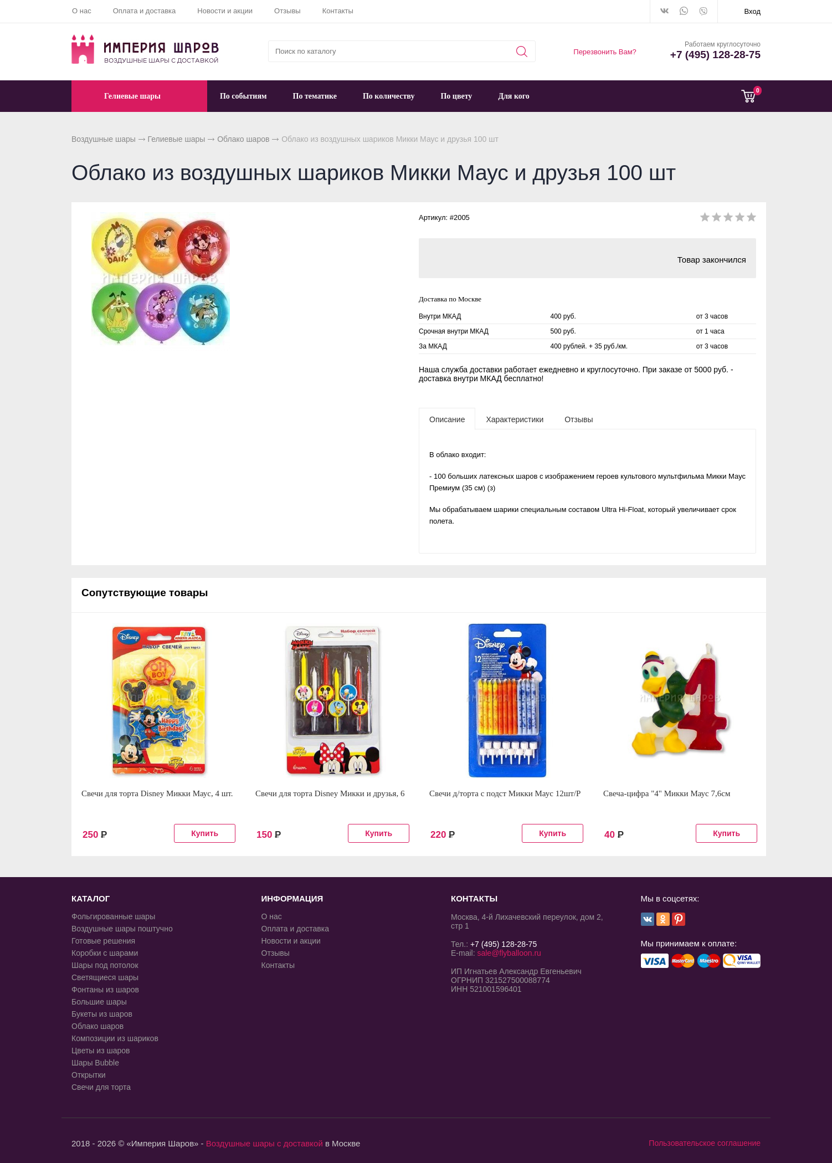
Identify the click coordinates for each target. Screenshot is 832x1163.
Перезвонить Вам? (604, 52)
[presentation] (447, 418)
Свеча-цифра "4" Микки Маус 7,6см (666, 793)
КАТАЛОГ (90, 898)
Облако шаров (243, 139)
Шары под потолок (104, 965)
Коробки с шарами (104, 953)
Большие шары (99, 1001)
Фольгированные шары (113, 916)
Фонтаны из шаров (105, 989)
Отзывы (287, 11)
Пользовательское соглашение (705, 1143)
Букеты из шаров (101, 1014)
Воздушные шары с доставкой (264, 1143)
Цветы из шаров (100, 1050)
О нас (81, 11)
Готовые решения (103, 940)
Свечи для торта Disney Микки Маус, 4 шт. (157, 793)
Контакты (337, 11)
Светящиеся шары (104, 977)
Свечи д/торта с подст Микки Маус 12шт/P (505, 793)
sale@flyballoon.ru (509, 953)
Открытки (88, 1074)
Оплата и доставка (144, 11)
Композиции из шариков (114, 1038)
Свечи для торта (101, 1087)
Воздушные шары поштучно (122, 928)
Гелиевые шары (177, 139)
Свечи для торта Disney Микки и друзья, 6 (330, 793)
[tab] (447, 419)
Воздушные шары (103, 139)
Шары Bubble (95, 1062)
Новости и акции (225, 11)
